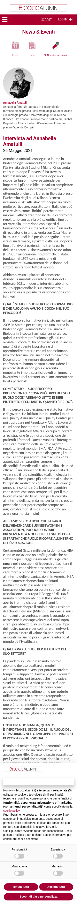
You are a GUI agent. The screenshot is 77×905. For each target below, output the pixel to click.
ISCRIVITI (46, 19)
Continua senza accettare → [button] (38, 781)
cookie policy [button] (11, 810)
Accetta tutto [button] (56, 886)
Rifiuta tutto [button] (21, 886)
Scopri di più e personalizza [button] (38, 896)
